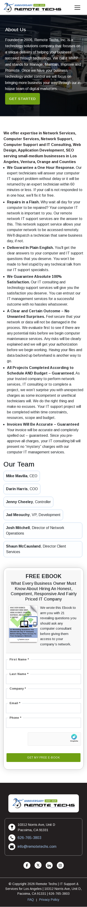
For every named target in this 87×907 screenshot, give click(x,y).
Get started (22, 99)
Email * (15, 703)
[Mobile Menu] (77, 8)
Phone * (15, 718)
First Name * (19, 659)
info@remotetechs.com (37, 847)
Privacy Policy (49, 900)
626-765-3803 (29, 838)
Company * (18, 688)
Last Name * (19, 674)
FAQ (31, 900)
